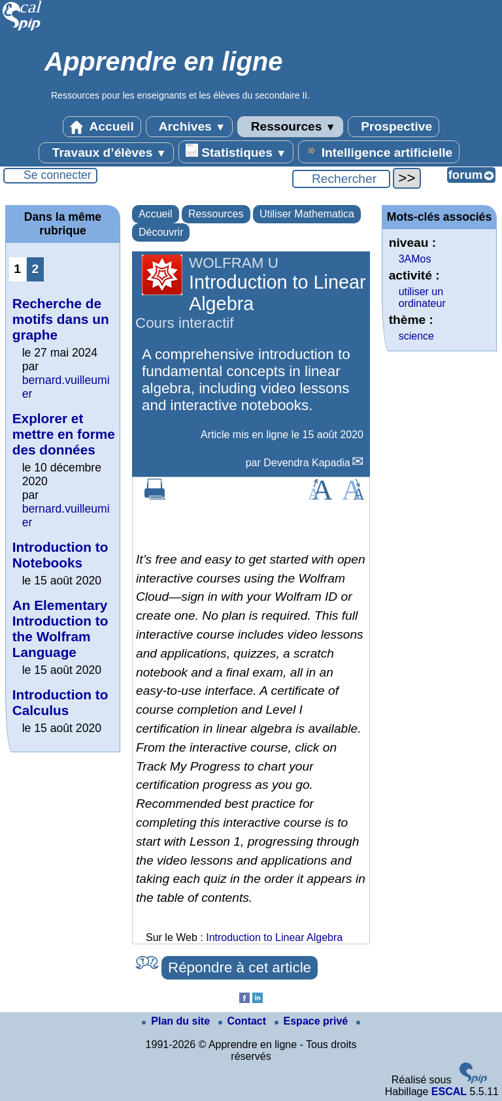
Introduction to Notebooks (60, 554)
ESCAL (449, 1091)
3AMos (415, 258)
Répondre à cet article (239, 967)
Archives (189, 127)
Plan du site (177, 1021)
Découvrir (161, 232)
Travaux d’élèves (106, 153)
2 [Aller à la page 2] (35, 269)
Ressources (289, 127)
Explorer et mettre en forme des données (63, 434)
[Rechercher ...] (341, 179)
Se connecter (58, 175)
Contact (243, 1021)
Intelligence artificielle (378, 151)
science (416, 336)
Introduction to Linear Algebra (274, 937)
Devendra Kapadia (306, 462)
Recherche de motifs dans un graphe (60, 319)
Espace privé (313, 1021)
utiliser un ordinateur (422, 297)
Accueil (102, 127)
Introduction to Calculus (60, 702)
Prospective (393, 127)
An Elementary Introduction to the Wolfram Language (60, 629)
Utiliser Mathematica (306, 213)
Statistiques (236, 151)
